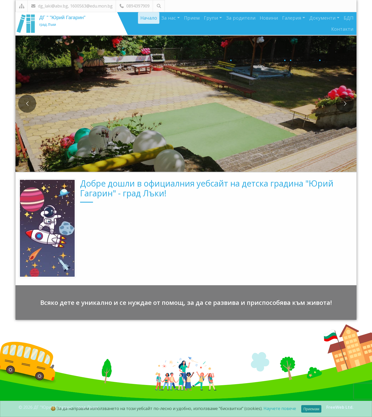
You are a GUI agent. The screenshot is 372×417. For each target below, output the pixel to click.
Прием (192, 18)
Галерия (292, 18)
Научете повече (280, 408)
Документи (323, 18)
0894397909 (134, 6)
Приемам (311, 408)
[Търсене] (159, 6)
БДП (348, 18)
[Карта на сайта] (21, 6)
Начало (148, 18)
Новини (269, 18)
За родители (240, 18)
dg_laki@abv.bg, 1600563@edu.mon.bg (72, 6)
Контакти (342, 29)
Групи (211, 18)
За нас (169, 18)
